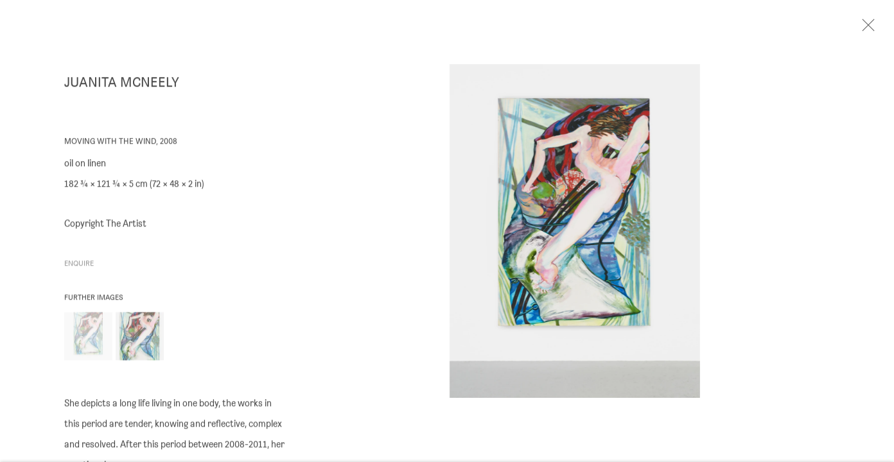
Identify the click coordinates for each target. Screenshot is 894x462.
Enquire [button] (79, 267)
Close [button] (874, 28)
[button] (88, 340)
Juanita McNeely (121, 86)
